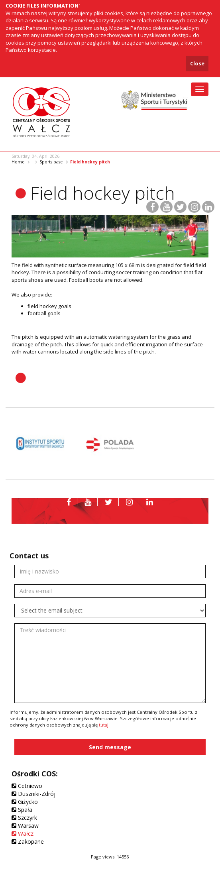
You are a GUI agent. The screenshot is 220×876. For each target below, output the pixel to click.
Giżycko (25, 801)
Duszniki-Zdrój (33, 793)
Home (18, 162)
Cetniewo (27, 786)
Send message (110, 747)
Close (197, 63)
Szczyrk (24, 817)
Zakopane (28, 841)
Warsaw (25, 825)
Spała (22, 809)
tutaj (103, 725)
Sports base (51, 162)
